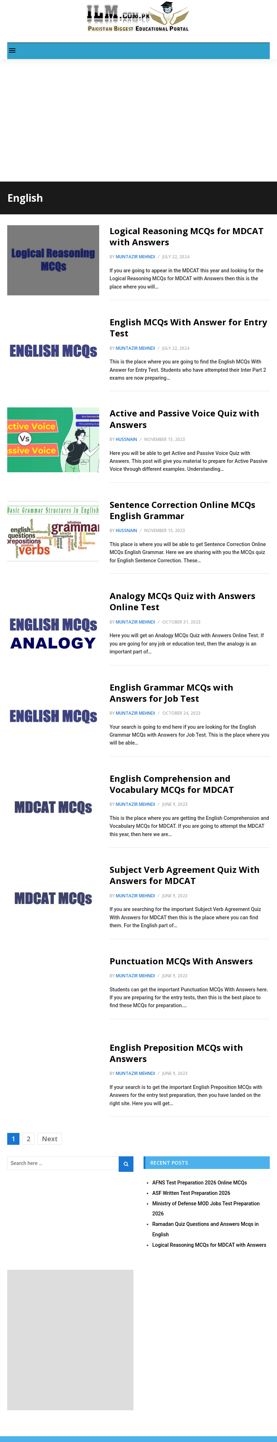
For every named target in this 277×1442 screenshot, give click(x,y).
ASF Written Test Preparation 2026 (191, 1193)
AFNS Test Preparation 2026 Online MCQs (199, 1183)
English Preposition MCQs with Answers (176, 1052)
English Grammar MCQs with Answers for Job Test (171, 692)
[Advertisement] (138, 109)
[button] (12, 51)
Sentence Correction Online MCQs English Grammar (182, 510)
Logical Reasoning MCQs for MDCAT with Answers (187, 236)
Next (50, 1138)
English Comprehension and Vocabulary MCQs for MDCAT (172, 783)
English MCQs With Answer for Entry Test (188, 327)
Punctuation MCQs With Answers (181, 961)
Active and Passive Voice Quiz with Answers (184, 418)
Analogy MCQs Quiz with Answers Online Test (182, 601)
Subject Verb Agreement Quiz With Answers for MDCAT (185, 875)
